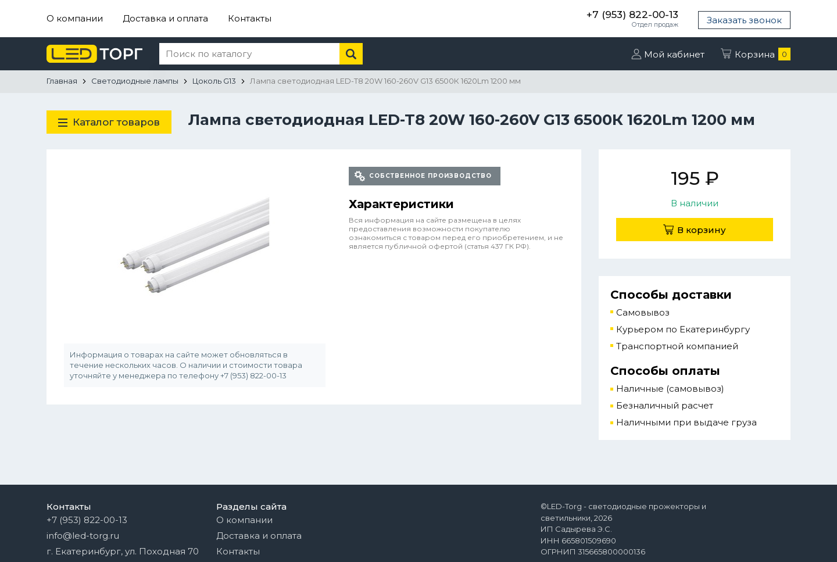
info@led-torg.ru (82, 535)
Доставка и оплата (165, 18)
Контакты (249, 18)
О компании (74, 18)
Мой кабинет (674, 54)
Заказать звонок (744, 20)
